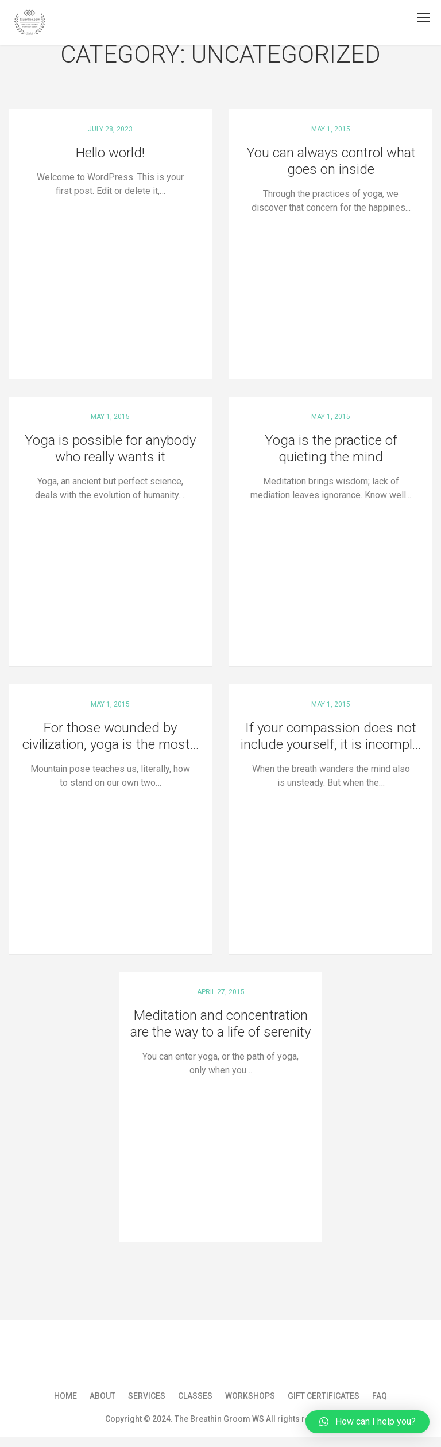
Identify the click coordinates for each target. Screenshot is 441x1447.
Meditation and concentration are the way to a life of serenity (220, 1023)
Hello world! (110, 153)
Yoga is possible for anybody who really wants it (110, 448)
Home (65, 1396)
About (102, 1396)
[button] (367, 1421)
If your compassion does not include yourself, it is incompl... (331, 736)
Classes (195, 1396)
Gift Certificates (323, 1396)
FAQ (379, 1396)
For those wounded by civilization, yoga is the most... (110, 736)
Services (146, 1396)
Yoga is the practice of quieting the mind (331, 448)
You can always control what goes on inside (331, 161)
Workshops (250, 1396)
